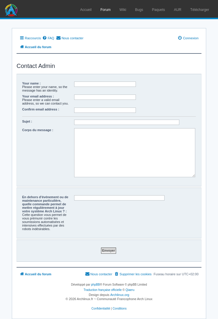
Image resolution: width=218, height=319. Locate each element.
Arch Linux (11, 9)
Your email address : (38, 96)
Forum (105, 10)
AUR (177, 10)
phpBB (95, 284)
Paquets (158, 10)
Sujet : (27, 121)
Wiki (123, 10)
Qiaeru (130, 290)
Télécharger (199, 10)
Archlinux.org (119, 295)
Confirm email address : (40, 109)
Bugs (139, 10)
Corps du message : (37, 130)
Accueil (86, 10)
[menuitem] (48, 38)
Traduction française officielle (103, 290)
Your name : (31, 83)
